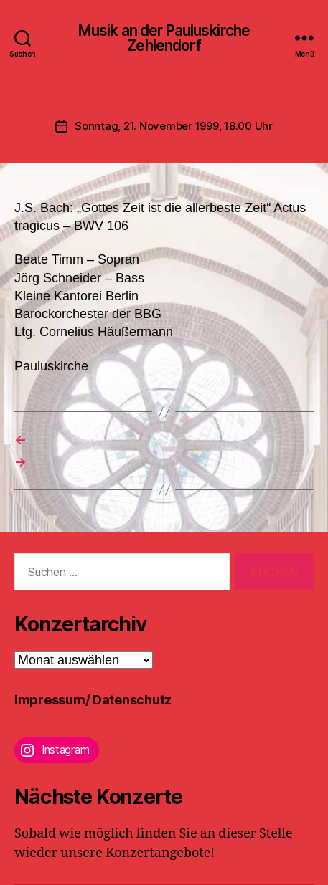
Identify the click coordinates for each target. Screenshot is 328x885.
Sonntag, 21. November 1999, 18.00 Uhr (174, 126)
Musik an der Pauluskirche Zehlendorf (164, 38)
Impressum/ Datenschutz (93, 699)
